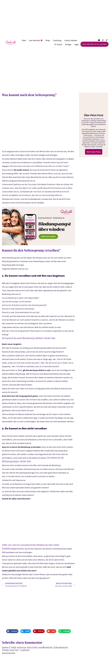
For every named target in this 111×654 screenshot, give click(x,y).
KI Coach (58, 44)
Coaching (57, 40)
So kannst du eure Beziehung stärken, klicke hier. (29, 338)
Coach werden (70, 40)
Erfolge (68, 44)
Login (76, 44)
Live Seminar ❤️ (36, 40)
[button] (12, 631)
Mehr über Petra (93, 152)
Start (24, 40)
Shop (48, 40)
